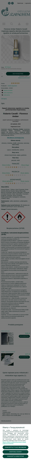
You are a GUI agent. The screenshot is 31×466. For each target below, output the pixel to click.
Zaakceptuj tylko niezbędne (15, 447)
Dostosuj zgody (15, 452)
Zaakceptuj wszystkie (15, 456)
